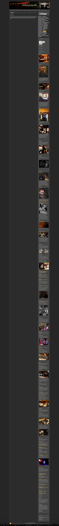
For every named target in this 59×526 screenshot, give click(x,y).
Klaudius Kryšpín (41, 335)
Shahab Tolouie (41, 318)
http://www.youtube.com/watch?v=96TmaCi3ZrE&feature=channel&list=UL (44, 444)
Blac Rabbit (40, 141)
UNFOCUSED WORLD (41, 476)
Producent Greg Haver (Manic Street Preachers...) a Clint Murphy (43, 271)
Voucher (40, 53)
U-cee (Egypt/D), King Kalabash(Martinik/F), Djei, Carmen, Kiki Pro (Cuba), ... (43, 487)
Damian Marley (40, 244)
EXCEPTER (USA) (41, 413)
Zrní (39, 438)
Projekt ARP (40, 408)
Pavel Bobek (40, 450)
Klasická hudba (40, 511)
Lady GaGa (40, 504)
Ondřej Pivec (40, 171)
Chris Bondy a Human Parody (42, 396)
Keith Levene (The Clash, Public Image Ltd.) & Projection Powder (43, 301)
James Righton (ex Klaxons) (42, 231)
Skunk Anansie (40, 187)
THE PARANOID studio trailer (42, 473)
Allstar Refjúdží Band (41, 441)
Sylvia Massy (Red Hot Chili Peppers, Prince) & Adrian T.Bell (43, 203)
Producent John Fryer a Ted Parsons (43, 479)
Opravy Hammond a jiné (42, 366)
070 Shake (40, 124)
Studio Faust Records (29, 5)
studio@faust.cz (41, 519)
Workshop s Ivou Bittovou (42, 221)
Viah (39, 108)
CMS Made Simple (31, 523)
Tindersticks (40, 156)
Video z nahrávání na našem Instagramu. (43, 200)
